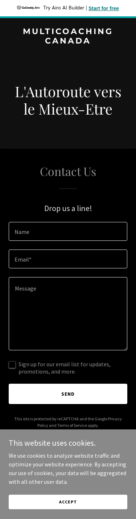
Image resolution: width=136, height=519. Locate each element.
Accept (68, 501)
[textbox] (68, 231)
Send (68, 394)
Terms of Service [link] (72, 425)
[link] (68, 41)
